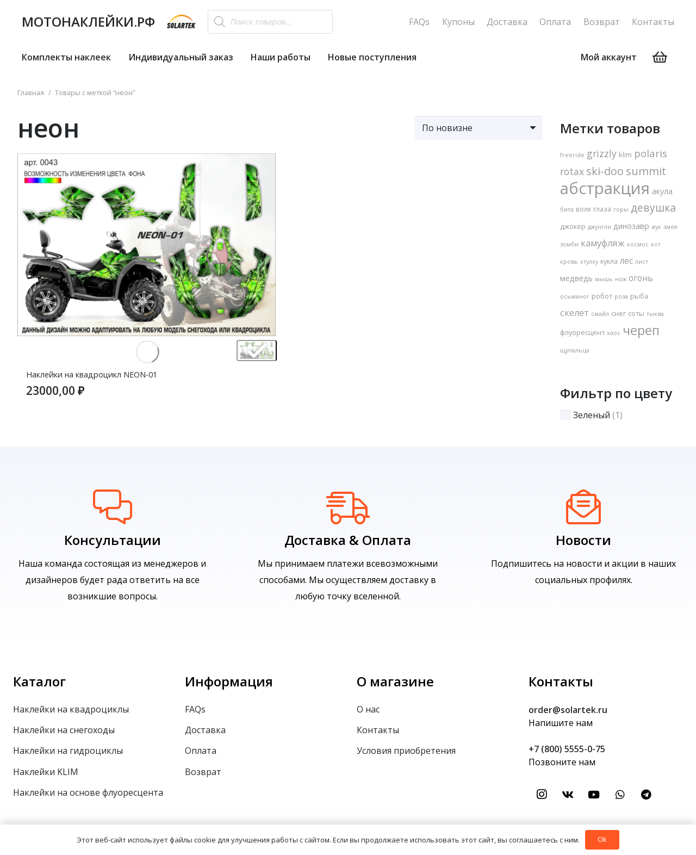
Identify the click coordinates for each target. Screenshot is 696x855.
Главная (30, 92)
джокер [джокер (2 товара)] (573, 226)
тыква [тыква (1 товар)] (655, 314)
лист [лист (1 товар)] (641, 261)
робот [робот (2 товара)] (602, 296)
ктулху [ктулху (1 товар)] (589, 261)
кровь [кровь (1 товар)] (569, 261)
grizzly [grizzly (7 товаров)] (602, 153)
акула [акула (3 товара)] (662, 191)
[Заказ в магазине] (479, 128)
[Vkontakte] (568, 795)
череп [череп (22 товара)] (641, 330)
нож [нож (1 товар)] (620, 279)
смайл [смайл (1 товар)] (600, 314)
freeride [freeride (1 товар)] (572, 155)
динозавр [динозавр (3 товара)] (631, 226)
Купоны (458, 22)
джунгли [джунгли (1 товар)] (599, 227)
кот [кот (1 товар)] (656, 244)
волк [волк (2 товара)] (583, 209)
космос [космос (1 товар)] (638, 244)
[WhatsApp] (620, 795)
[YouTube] (594, 795)
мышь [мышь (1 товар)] (604, 279)
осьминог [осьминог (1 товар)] (574, 296)
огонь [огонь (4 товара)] (641, 278)
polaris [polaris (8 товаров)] (650, 153)
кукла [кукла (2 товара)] (609, 261)
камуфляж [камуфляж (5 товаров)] (603, 243)
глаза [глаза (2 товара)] (602, 209)
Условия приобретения (406, 751)
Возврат (601, 22)
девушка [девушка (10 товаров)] (653, 207)
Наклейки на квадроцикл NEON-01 (91, 374)
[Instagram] (542, 795)
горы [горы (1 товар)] (621, 209)
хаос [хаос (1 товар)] (613, 333)
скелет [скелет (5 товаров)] (574, 313)
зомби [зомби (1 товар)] (569, 244)
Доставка (507, 22)
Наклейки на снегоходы (64, 730)
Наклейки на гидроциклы (68, 751)
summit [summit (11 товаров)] (646, 171)
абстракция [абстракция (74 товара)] (605, 188)
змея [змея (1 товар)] (670, 227)
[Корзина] (659, 57)
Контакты (653, 22)
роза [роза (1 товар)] (621, 296)
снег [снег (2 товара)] (618, 313)
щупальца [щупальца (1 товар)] (574, 350)
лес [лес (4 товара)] (626, 261)
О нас (368, 709)
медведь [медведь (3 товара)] (576, 278)
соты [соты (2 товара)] (636, 313)
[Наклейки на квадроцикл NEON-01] (146, 162)
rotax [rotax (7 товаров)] (572, 171)
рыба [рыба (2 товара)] (639, 296)
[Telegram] (646, 795)
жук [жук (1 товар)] (656, 227)
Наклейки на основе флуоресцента (88, 792)
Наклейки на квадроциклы (71, 709)
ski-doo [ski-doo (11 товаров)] (605, 171)
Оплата (555, 22)
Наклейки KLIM (45, 772)
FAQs (419, 22)
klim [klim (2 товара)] (625, 154)
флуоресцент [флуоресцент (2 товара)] (582, 332)
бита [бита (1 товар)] (567, 209)
